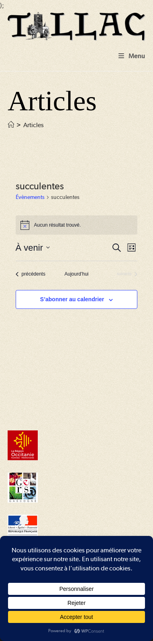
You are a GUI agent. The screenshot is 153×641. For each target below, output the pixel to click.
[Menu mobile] (131, 56)
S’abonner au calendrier (72, 299)
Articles (33, 125)
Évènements (30, 197)
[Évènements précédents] (30, 274)
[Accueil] (11, 125)
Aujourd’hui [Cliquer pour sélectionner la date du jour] (76, 274)
